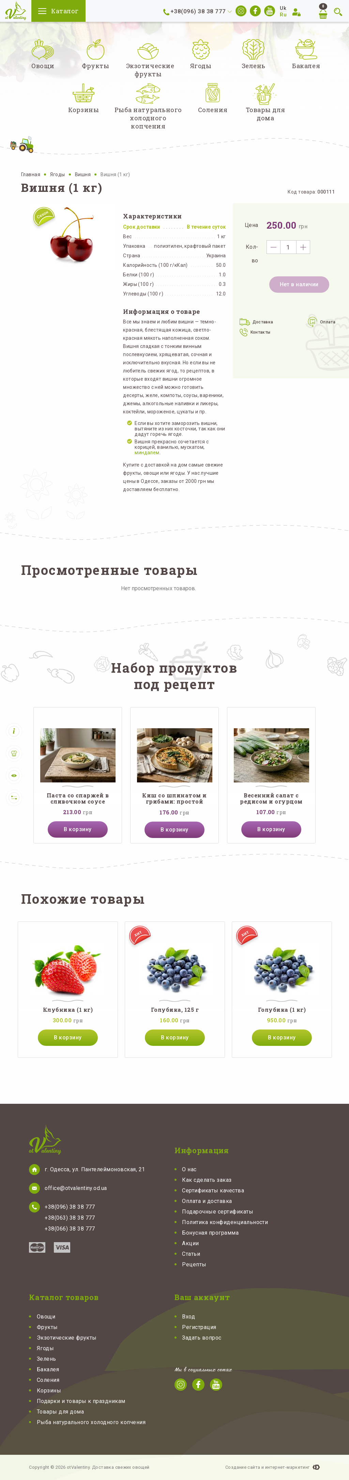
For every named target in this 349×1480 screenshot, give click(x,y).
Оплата (327, 322)
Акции (190, 1243)
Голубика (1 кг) (282, 1010)
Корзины (49, 1390)
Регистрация (199, 1327)
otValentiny (15, 10)
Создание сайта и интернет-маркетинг (267, 1467)
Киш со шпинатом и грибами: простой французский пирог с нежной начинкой (174, 798)
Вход (188, 1316)
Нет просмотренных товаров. (158, 588)
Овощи (46, 1316)
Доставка (263, 322)
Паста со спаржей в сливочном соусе (78, 798)
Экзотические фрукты (67, 1337)
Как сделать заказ (206, 1180)
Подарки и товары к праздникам (81, 1401)
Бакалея (48, 1369)
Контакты (261, 332)
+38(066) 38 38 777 (70, 1228)
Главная (31, 174)
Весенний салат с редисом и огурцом (271, 798)
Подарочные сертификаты (217, 1211)
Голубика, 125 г (175, 1010)
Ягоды (58, 174)
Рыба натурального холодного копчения (91, 1422)
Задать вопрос (201, 1337)
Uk (283, 8)
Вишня (83, 174)
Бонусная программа (210, 1233)
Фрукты (47, 1327)
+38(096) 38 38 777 (198, 11)
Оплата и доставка (207, 1201)
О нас (189, 1169)
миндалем (147, 452)
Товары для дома (60, 1411)
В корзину (77, 829)
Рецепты (194, 1264)
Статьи (191, 1254)
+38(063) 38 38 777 (70, 1218)
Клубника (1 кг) (68, 1010)
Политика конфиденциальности (225, 1222)
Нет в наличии (299, 284)
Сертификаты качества (213, 1190)
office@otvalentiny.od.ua (76, 1188)
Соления (48, 1380)
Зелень (46, 1359)
